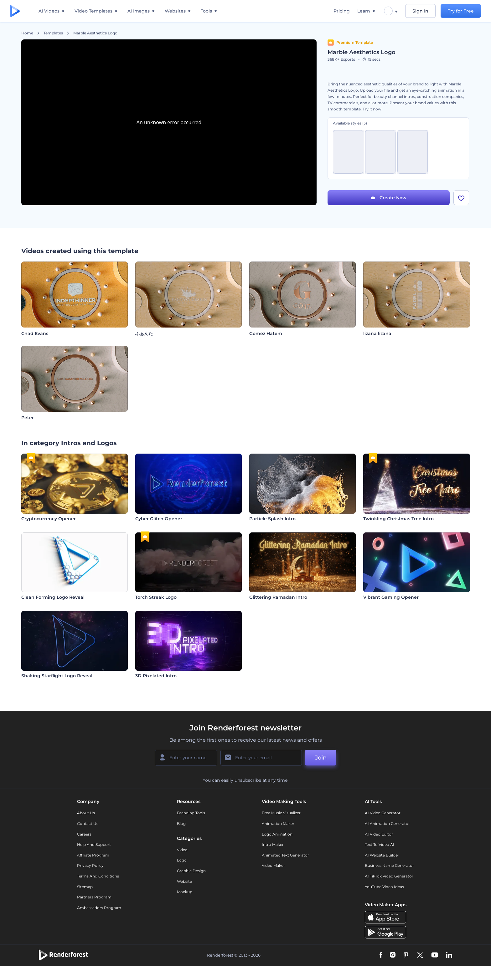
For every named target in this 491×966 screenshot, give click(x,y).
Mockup (184, 891)
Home (27, 33)
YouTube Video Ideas (384, 886)
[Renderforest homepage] (15, 11)
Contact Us (87, 823)
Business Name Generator (389, 865)
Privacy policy (90, 865)
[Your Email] (261, 757)
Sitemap (85, 886)
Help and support (94, 844)
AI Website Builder (382, 855)
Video (182, 849)
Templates (53, 33)
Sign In (420, 11)
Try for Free (461, 11)
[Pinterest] (406, 955)
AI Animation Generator (387, 823)
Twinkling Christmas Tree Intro (398, 518)
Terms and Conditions (98, 876)
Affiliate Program (93, 855)
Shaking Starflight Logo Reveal (56, 676)
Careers (84, 834)
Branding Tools (191, 813)
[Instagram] (392, 955)
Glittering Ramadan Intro (278, 597)
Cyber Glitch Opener (158, 518)
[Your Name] (186, 757)
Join (321, 757)
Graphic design (191, 870)
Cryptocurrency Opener (48, 518)
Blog (181, 823)
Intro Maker (273, 844)
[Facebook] (381, 955)
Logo (182, 860)
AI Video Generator (383, 813)
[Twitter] (420, 955)
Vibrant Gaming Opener (391, 597)
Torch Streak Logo (156, 597)
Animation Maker (278, 823)
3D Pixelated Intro (156, 676)
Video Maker (273, 865)
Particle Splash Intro (272, 518)
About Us (86, 813)
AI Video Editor (379, 834)
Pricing (341, 11)
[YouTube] (434, 955)
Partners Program (94, 897)
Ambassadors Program (99, 907)
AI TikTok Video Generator (389, 876)
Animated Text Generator (285, 855)
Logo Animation (277, 834)
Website (184, 881)
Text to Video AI (379, 844)
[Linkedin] (449, 955)
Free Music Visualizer (281, 813)
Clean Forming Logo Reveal (53, 597)
